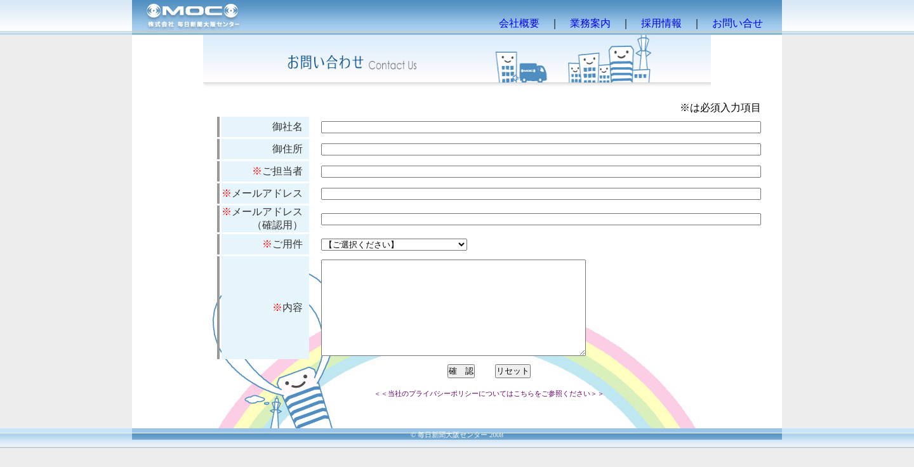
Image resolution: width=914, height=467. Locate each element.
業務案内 (590, 23)
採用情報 (661, 23)
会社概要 (519, 23)
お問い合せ (737, 23)
